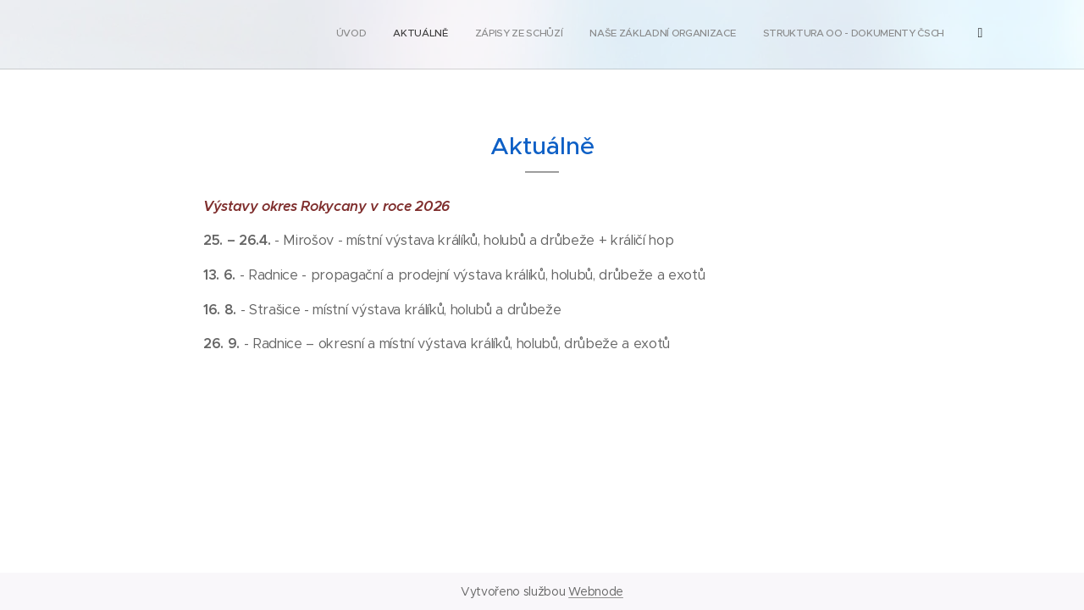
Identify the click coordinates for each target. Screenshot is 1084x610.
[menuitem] (779, 35)
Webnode (595, 591)
